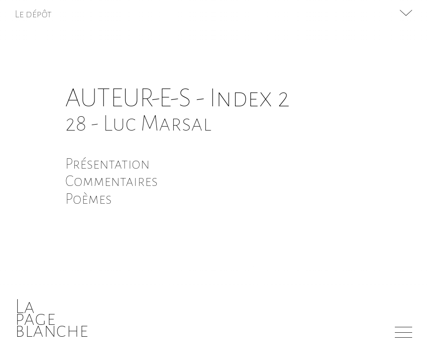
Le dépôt (33, 13)
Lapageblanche (52, 318)
